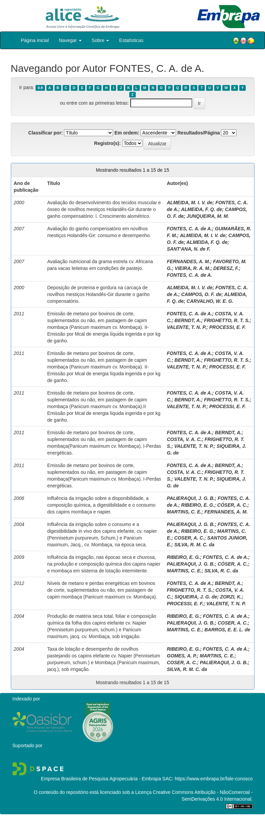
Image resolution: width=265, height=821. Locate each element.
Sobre (100, 40)
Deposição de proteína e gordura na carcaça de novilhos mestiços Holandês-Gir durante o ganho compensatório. (98, 294)
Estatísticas (131, 40)
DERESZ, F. (226, 268)
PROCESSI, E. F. (227, 327)
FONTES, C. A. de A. (189, 228)
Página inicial (35, 40)
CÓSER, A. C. (232, 505)
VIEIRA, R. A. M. (192, 268)
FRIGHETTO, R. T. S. (227, 320)
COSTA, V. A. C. (184, 439)
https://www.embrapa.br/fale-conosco (213, 778)
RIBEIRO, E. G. (197, 505)
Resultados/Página (198, 132)
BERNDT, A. (188, 320)
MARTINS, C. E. (184, 511)
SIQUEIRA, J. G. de (196, 596)
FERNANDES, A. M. (188, 261)
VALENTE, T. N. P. (186, 327)
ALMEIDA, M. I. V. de (190, 202)
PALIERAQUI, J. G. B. (191, 498)
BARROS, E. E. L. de (227, 629)
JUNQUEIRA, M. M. (207, 216)
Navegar (70, 40)
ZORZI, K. (231, 596)
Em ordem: (126, 132)
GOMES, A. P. (182, 655)
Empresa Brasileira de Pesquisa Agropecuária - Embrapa (101, 778)
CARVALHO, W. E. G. (209, 301)
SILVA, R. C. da (221, 570)
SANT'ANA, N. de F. (189, 249)
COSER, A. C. (189, 538)
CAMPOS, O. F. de (201, 294)
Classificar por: (45, 132)
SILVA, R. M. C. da (194, 544)
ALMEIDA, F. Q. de (201, 209)
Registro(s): (107, 143)
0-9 (40, 88)
